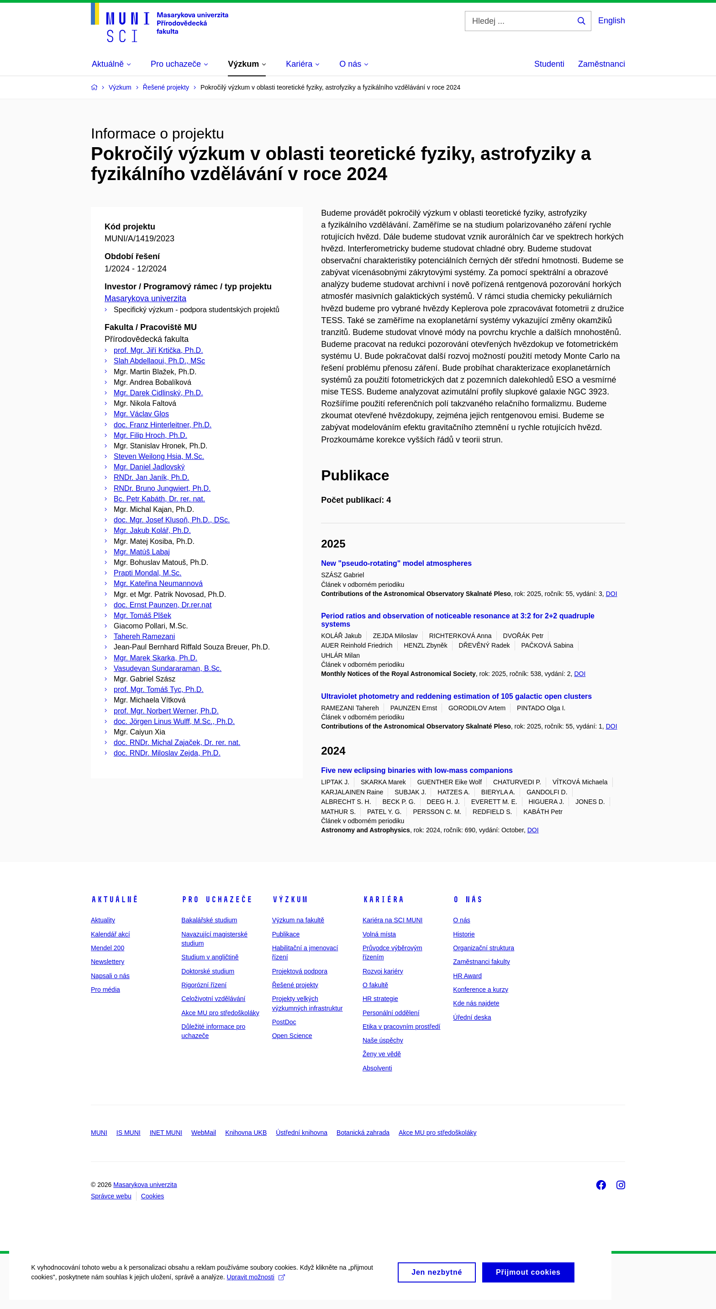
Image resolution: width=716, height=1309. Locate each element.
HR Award (467, 975)
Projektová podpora (299, 971)
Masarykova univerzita (145, 298)
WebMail (203, 1132)
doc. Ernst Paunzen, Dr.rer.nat (162, 605)
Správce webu (111, 1196)
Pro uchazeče (217, 899)
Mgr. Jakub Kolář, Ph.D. (152, 530)
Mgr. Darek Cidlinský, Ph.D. (158, 393)
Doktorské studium (207, 971)
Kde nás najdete (476, 1003)
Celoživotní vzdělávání (213, 998)
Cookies (152, 1196)
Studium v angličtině (209, 957)
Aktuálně (114, 899)
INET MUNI (166, 1132)
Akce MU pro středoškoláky (220, 1012)
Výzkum (290, 899)
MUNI (99, 1132)
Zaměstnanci (601, 64)
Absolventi (377, 1068)
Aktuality (103, 920)
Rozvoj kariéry (383, 971)
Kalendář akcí (110, 934)
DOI (611, 593)
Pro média (105, 989)
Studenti (549, 64)
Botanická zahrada (363, 1132)
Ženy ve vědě (382, 1054)
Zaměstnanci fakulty (481, 961)
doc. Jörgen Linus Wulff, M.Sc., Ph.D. (174, 721)
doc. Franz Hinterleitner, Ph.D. (162, 425)
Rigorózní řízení (203, 985)
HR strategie (380, 998)
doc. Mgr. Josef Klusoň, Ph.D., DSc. (172, 520)
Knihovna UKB (246, 1132)
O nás (468, 899)
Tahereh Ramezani (144, 636)
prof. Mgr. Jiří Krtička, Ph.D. (158, 350)
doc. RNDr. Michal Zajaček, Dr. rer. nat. (177, 742)
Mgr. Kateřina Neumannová (158, 583)
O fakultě (375, 985)
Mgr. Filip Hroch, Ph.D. (150, 435)
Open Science (292, 1035)
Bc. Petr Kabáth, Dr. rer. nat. (159, 499)
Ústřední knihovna (301, 1132)
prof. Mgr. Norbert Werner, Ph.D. (166, 711)
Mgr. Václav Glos (141, 414)
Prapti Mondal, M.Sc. (148, 573)
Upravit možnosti (256, 1286)
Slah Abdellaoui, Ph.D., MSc (159, 361)
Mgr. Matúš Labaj (142, 552)
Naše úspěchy (383, 1040)
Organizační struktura (483, 948)
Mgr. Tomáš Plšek (142, 615)
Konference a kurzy (480, 989)
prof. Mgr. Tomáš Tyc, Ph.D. (159, 689)
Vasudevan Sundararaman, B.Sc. (167, 668)
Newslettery (107, 961)
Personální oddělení (391, 1012)
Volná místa (379, 934)
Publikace (286, 934)
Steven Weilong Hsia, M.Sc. (159, 456)
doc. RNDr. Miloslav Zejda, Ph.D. (167, 753)
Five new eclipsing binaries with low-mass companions (417, 770)
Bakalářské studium (209, 920)
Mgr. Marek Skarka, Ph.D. (155, 658)
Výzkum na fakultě (298, 920)
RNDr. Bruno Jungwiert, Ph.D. (162, 488)
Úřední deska (472, 1017)
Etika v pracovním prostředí (401, 1026)
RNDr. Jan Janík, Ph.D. (151, 477)
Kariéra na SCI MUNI (392, 920)
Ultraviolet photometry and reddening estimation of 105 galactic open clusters (456, 696)
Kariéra (383, 899)
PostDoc (284, 1022)
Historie (463, 934)
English (611, 20)
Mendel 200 (107, 948)
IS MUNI (128, 1132)
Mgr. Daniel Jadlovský (149, 467)
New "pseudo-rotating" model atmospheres (396, 563)
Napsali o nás (110, 975)
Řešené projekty (295, 985)
